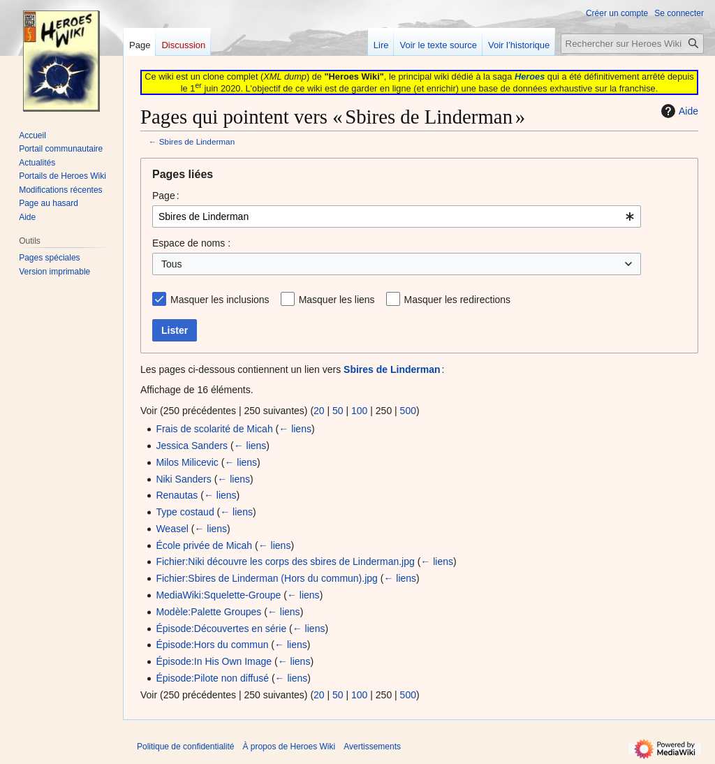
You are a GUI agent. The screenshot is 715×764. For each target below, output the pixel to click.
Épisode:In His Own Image (214, 661)
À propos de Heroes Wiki (288, 746)
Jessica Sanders (192, 445)
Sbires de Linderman (197, 141)
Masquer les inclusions (220, 299)
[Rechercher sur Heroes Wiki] (632, 44)
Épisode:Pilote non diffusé (212, 678)
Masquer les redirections (457, 299)
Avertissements (372, 746)
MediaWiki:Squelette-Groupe (218, 595)
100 (359, 410)
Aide (678, 111)
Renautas (177, 495)
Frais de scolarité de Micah (214, 428)
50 (338, 410)
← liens (295, 428)
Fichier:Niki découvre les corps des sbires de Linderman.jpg (285, 561)
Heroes (530, 76)
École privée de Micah (204, 545)
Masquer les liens (337, 299)
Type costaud (185, 511)
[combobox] (396, 216)
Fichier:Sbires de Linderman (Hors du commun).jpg (266, 578)
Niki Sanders (183, 479)
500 (408, 410)
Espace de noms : (191, 243)
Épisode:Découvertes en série (221, 628)
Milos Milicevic (187, 462)
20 (319, 410)
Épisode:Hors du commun (212, 644)
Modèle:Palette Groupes (208, 611)
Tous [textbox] (171, 264)
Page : (165, 195)
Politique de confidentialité (185, 746)
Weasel (172, 528)
